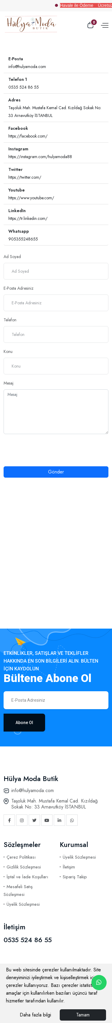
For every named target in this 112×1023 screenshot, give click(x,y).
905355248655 (23, 239)
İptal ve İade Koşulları (27, 877)
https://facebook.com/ (27, 136)
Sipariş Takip (75, 877)
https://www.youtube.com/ (31, 198)
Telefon (10, 320)
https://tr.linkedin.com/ (27, 218)
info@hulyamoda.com (27, 67)
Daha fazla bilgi (35, 1014)
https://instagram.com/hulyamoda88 (40, 157)
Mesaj (8, 383)
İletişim (69, 867)
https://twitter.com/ (24, 177)
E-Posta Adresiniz (18, 288)
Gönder (56, 471)
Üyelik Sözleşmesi (23, 904)
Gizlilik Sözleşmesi (24, 867)
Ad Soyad (12, 257)
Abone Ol (24, 722)
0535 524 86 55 (23, 87)
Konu (8, 351)
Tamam (83, 1014)
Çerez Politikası (21, 857)
